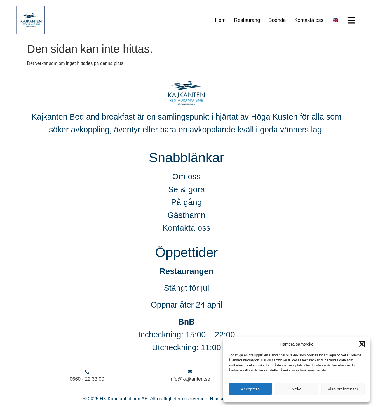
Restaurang (247, 20)
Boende (277, 20)
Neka (296, 389)
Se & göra (186, 189)
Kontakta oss (308, 20)
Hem (220, 20)
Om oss (186, 176)
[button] (362, 344)
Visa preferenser (342, 389)
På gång (186, 202)
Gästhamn (186, 215)
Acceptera (250, 389)
